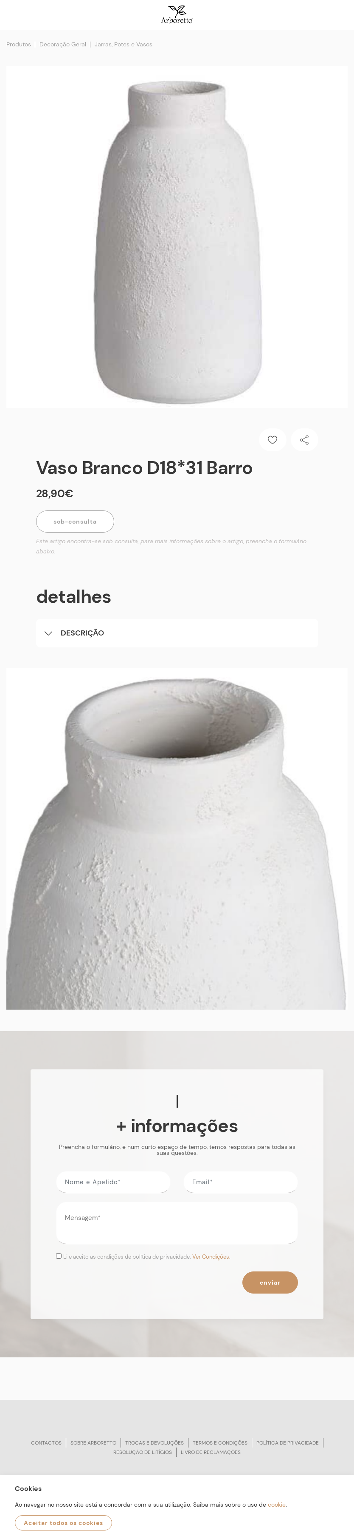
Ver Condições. (211, 1256)
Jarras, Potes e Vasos (123, 44)
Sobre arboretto (93, 1442)
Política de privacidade (287, 1442)
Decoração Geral (62, 44)
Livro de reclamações (211, 1452)
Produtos (18, 44)
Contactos (46, 1442)
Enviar (270, 1282)
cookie (277, 1504)
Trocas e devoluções (154, 1442)
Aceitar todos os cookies (63, 1523)
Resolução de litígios (142, 1452)
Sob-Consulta (75, 521)
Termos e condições (220, 1442)
